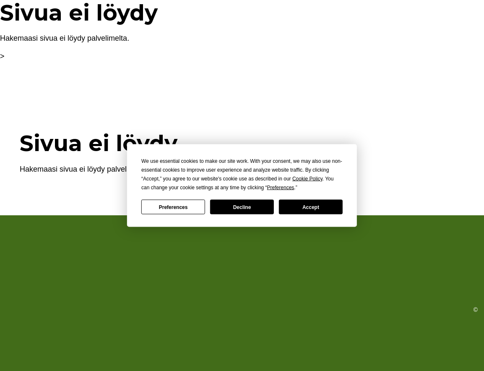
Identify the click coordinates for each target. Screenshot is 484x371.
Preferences (173, 207)
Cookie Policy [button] (307, 179)
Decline (242, 207)
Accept (310, 207)
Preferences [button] (280, 188)
